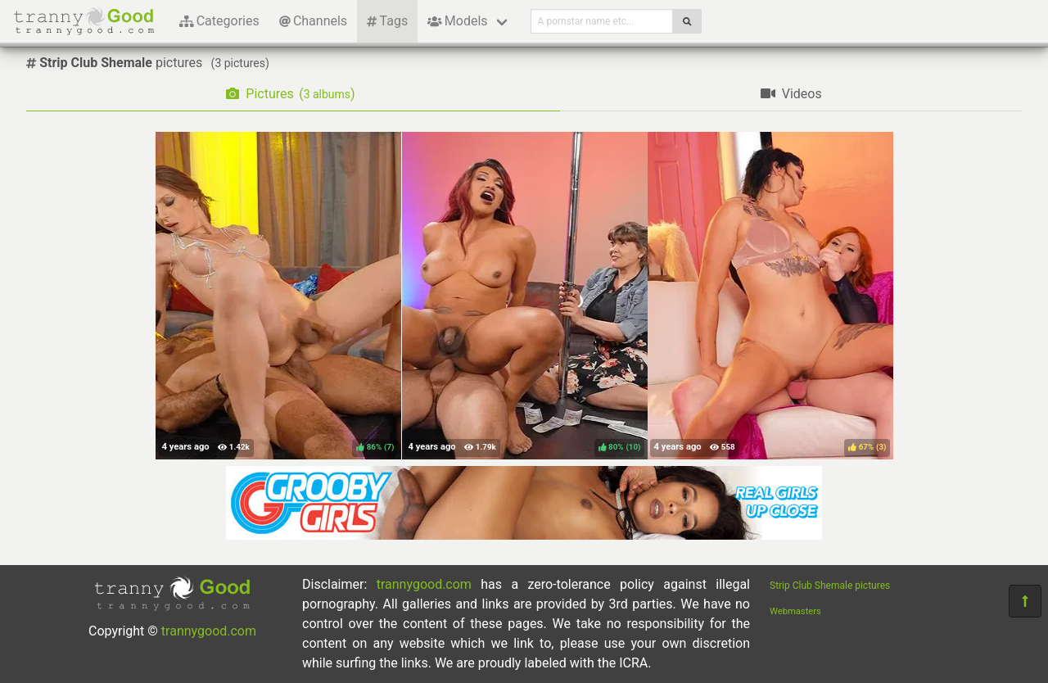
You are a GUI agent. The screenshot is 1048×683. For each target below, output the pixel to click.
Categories (219, 21)
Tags (387, 21)
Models (457, 21)
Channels (313, 21)
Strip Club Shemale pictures (830, 585)
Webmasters (795, 611)
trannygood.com (208, 631)
